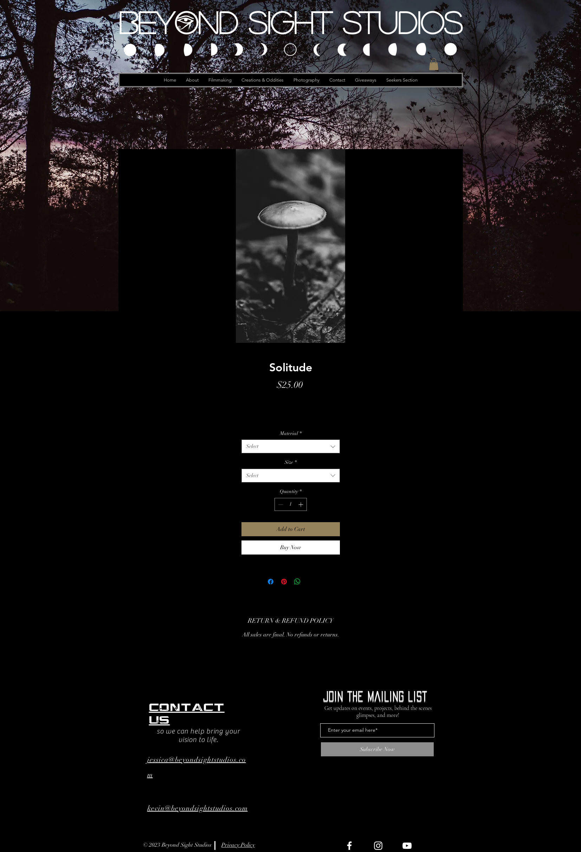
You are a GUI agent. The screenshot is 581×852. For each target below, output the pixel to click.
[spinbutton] (290, 504)
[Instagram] (378, 845)
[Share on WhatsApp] (297, 581)
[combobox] (290, 446)
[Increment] (301, 504)
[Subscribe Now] (377, 749)
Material (291, 433)
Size (291, 462)
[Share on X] (310, 581)
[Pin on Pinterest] (284, 581)
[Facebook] (349, 845)
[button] (434, 64)
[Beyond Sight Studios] (290, 22)
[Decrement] (280, 504)
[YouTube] (407, 845)
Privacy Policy (238, 844)
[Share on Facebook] (270, 581)
